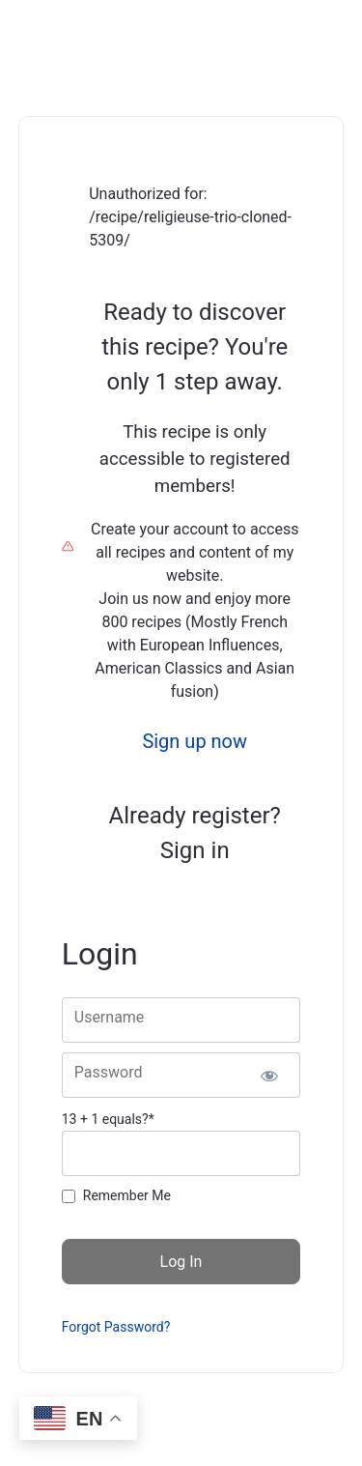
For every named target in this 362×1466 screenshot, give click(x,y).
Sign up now (194, 741)
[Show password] (268, 1075)
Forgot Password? (116, 1327)
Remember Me (127, 1195)
